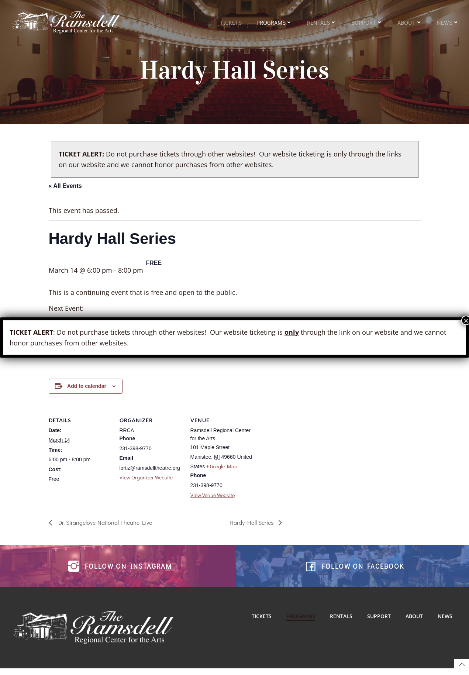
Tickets (231, 23)
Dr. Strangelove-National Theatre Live (104, 526)
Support (367, 23)
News (448, 23)
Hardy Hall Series (252, 526)
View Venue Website (212, 498)
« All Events (65, 189)
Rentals (322, 23)
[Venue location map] (300, 460)
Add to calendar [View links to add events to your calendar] (86, 389)
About (409, 23)
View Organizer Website (146, 480)
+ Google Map (221, 469)
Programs (274, 23)
